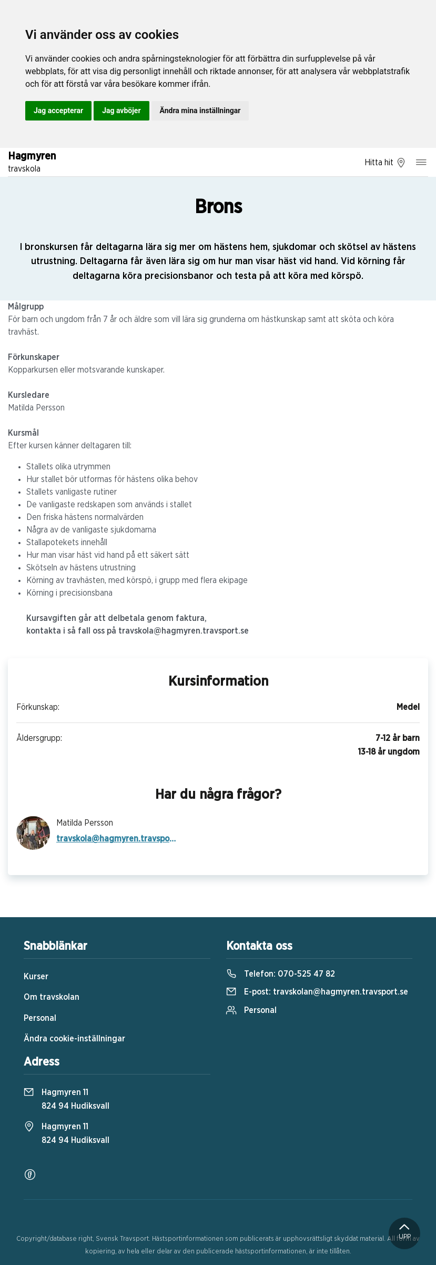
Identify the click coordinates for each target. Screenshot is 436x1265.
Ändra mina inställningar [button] (200, 110)
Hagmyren (32, 163)
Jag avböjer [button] (121, 110)
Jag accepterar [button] (58, 110)
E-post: (317, 992)
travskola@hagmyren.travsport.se (116, 839)
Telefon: (280, 974)
